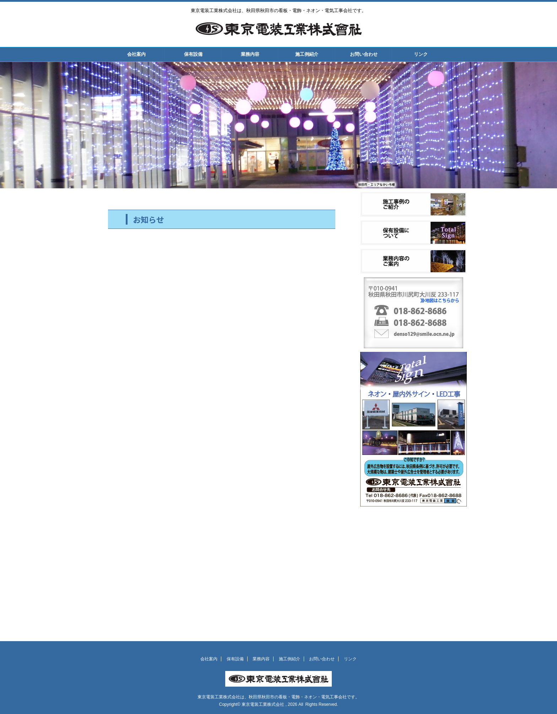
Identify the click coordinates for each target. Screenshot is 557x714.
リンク (421, 54)
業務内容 (250, 54)
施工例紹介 (306, 54)
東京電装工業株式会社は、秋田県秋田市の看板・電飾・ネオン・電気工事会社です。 (278, 696)
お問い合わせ (364, 54)
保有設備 (193, 54)
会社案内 (136, 54)
